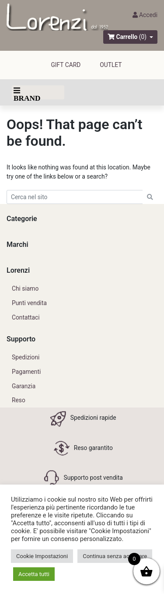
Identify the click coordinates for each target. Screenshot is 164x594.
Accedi (145, 14)
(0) (143, 36)
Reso (18, 400)
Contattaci (26, 317)
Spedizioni (25, 357)
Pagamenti (26, 371)
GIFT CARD (65, 64)
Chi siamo (25, 288)
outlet (111, 64)
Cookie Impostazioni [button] (42, 556)
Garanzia (23, 386)
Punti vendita (29, 302)
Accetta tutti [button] (33, 574)
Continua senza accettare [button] (115, 556)
